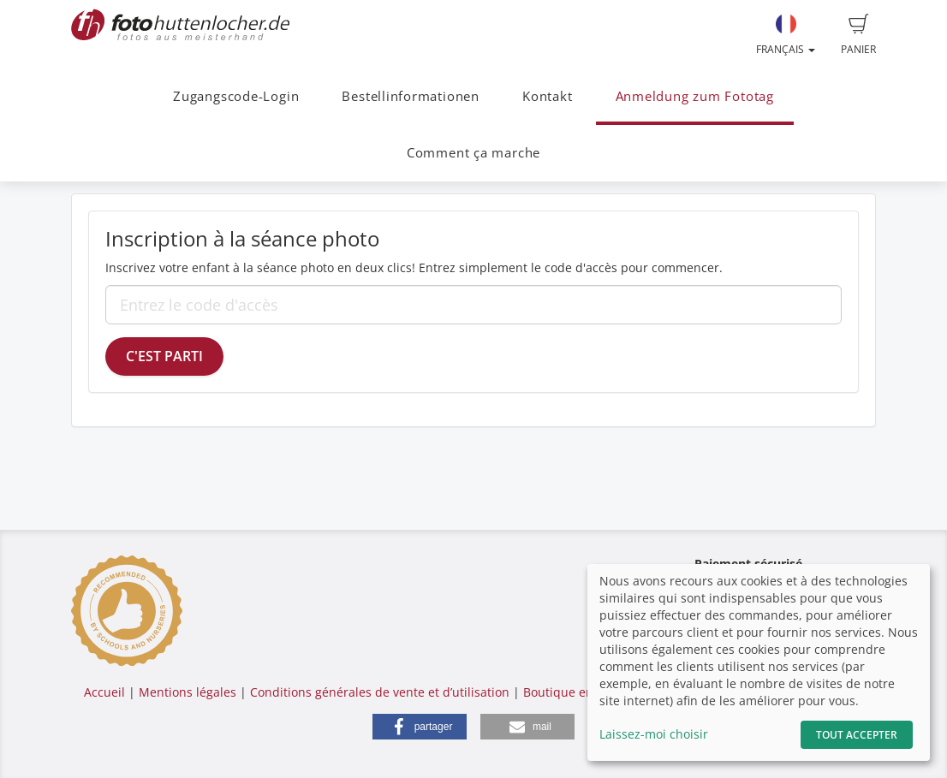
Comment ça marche (473, 153)
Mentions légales (187, 692)
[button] (419, 726)
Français (785, 35)
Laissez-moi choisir (653, 734)
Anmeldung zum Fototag (695, 96)
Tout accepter (856, 735)
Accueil (104, 692)
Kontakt (547, 96)
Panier (858, 35)
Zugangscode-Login (236, 96)
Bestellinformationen (410, 96)
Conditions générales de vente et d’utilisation (379, 692)
